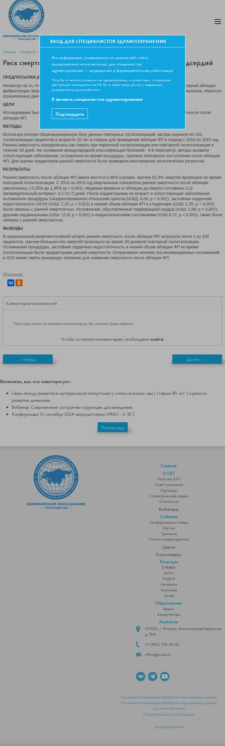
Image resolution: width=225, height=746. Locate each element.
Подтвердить (69, 114)
